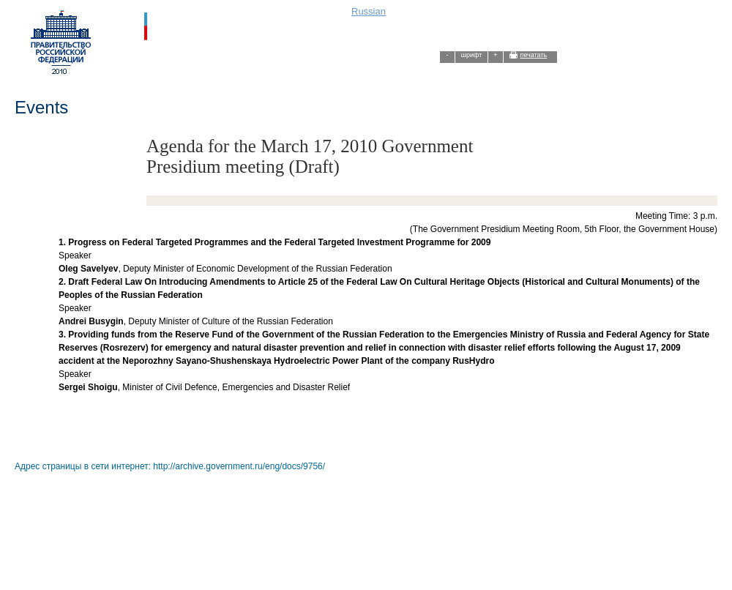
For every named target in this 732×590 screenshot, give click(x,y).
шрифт (471, 55)
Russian (368, 11)
